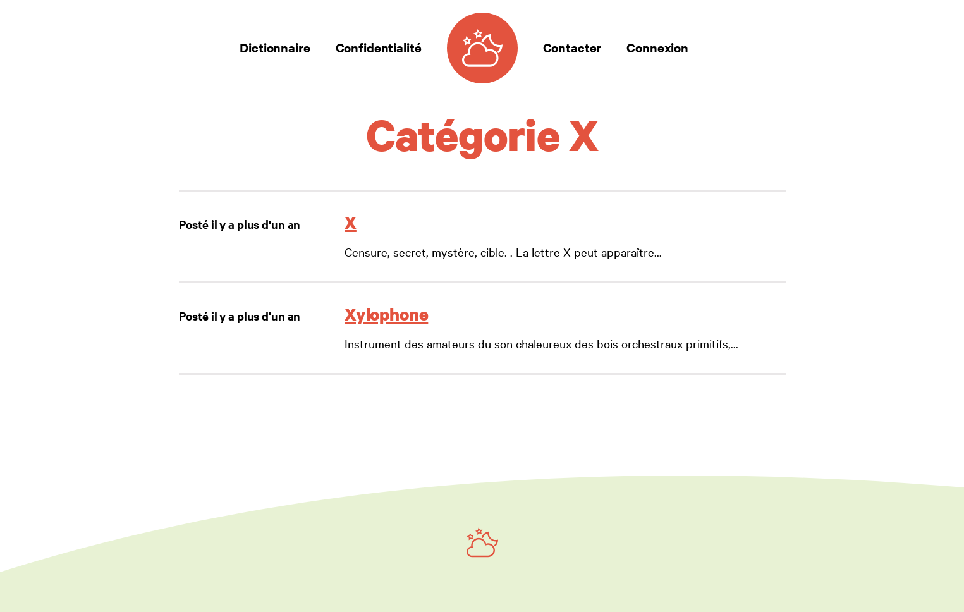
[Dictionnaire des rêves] (482, 48)
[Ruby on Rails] (482, 542)
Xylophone (386, 314)
